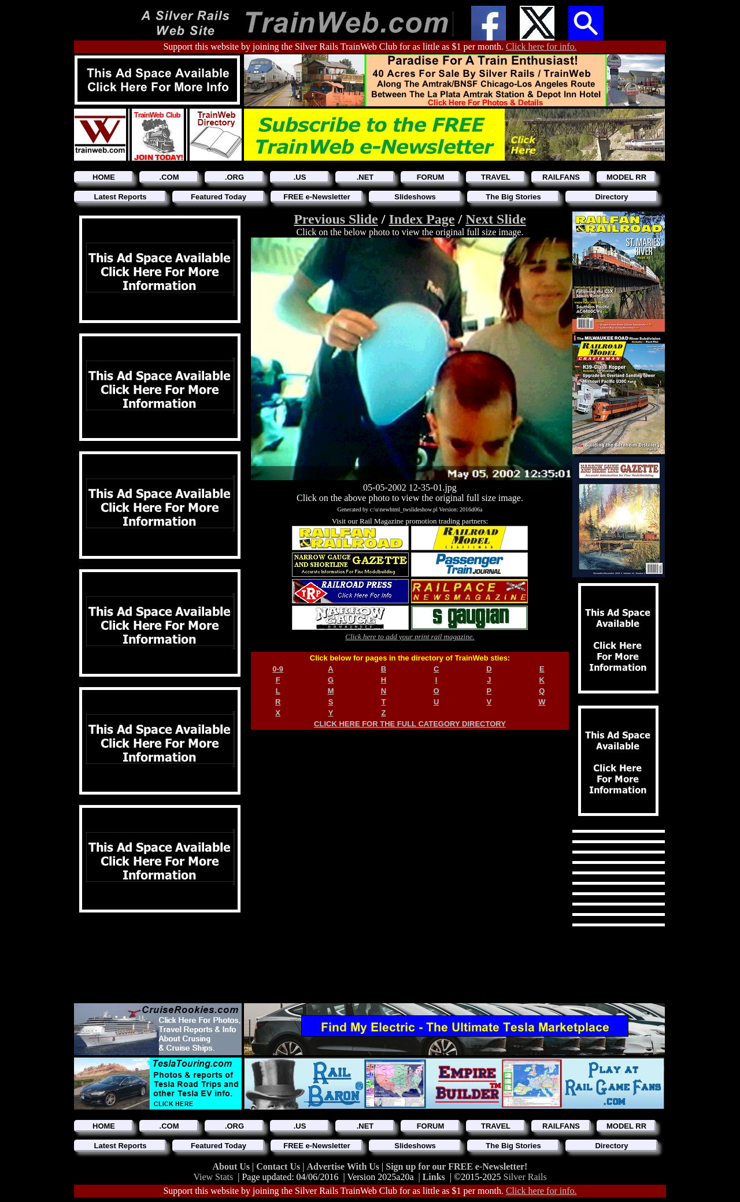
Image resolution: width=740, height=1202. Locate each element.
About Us (232, 1166)
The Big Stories (513, 196)
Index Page (421, 219)
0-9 (277, 669)
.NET (365, 177)
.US (300, 177)
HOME (103, 177)
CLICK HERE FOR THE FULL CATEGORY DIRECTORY (410, 723)
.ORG (234, 177)
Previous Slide (336, 219)
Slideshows (415, 196)
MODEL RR (626, 177)
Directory (611, 196)
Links (434, 1177)
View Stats (213, 1177)
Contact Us (279, 1166)
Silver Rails (525, 1177)
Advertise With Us (344, 1166)
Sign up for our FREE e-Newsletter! (456, 1166)
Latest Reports (120, 196)
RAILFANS (561, 177)
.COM (169, 177)
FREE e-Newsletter (316, 196)
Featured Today (218, 196)
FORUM (431, 177)
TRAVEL (495, 177)
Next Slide (495, 219)
